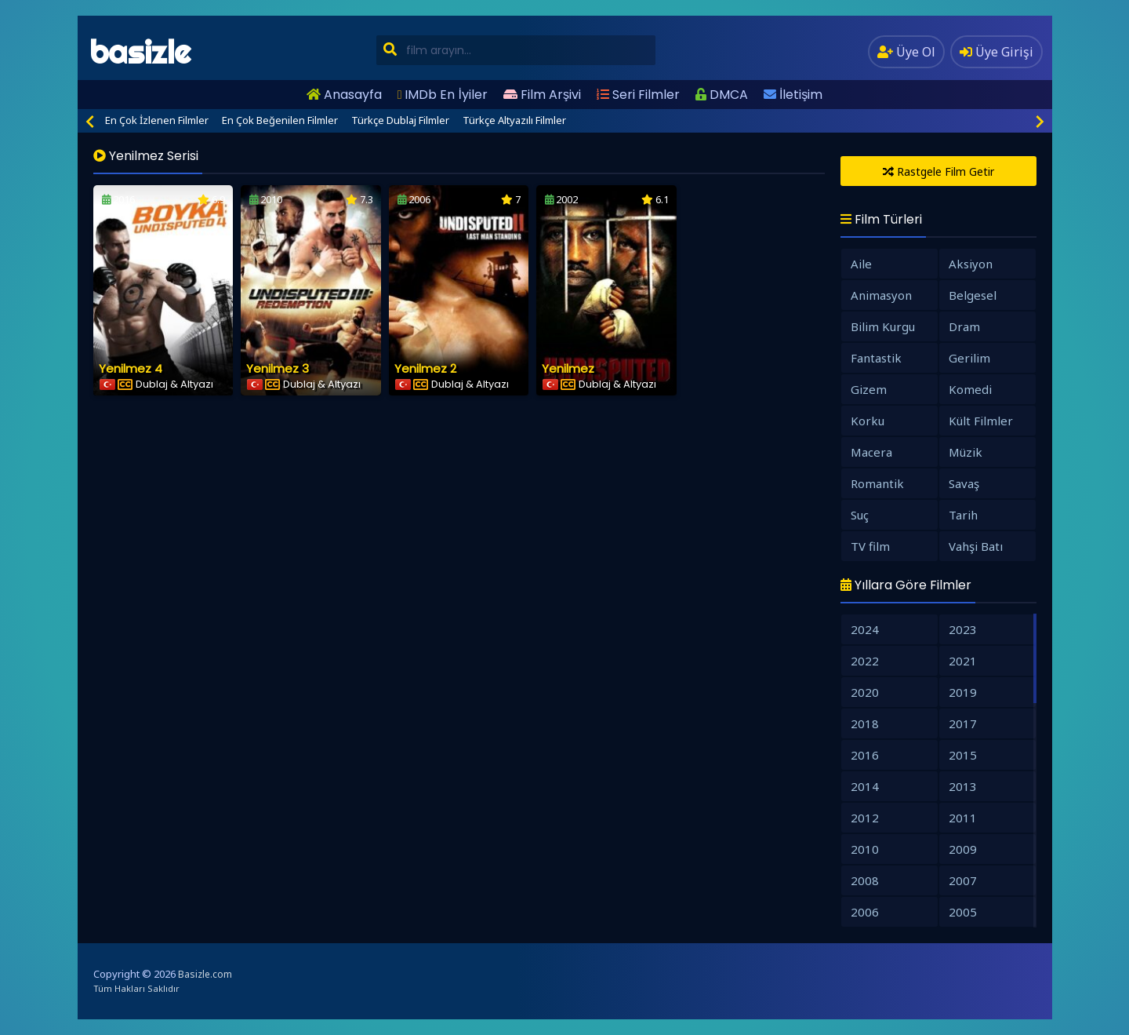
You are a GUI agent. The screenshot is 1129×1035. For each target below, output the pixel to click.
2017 (963, 723)
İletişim (793, 95)
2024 (865, 629)
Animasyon (881, 295)
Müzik (965, 452)
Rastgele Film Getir (938, 171)
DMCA (721, 95)
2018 (865, 723)
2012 (865, 817)
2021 (963, 661)
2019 (963, 692)
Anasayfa (344, 95)
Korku (867, 420)
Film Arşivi (542, 95)
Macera (871, 452)
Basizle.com (205, 974)
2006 (865, 912)
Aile (861, 264)
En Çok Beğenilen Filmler (280, 120)
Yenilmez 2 (425, 368)
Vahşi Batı (976, 546)
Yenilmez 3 (277, 368)
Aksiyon (971, 264)
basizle (140, 52)
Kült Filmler (981, 420)
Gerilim (969, 358)
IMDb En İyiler (443, 95)
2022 (865, 661)
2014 (865, 786)
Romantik (877, 483)
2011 (963, 817)
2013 (963, 786)
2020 (865, 692)
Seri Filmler (638, 95)
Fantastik (876, 358)
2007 (963, 880)
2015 (963, 755)
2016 (865, 755)
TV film (870, 546)
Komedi (970, 389)
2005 (963, 912)
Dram (964, 326)
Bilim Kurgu (883, 326)
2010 (865, 849)
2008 (865, 880)
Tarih (963, 515)
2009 (963, 849)
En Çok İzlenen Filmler (157, 120)
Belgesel (972, 295)
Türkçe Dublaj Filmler (400, 120)
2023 (963, 629)
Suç (860, 515)
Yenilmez (568, 368)
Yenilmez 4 (130, 368)
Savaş (964, 483)
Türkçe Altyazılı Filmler (514, 120)
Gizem (869, 389)
